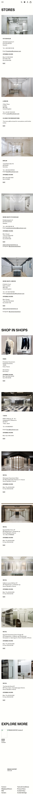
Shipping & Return (6, 789)
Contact (3, 787)
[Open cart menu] (30, 2)
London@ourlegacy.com (12, 114)
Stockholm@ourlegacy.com (13, 51)
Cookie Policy (21, 791)
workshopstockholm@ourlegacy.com (16, 228)
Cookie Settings (22, 792)
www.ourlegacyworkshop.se (10, 245)
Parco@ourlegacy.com (12, 429)
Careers (3, 793)
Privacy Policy (21, 789)
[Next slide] (25, 24)
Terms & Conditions (23, 787)
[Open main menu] (2, 2)
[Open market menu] (24, 2)
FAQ (2, 791)
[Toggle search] (21, 2)
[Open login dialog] (27, 2)
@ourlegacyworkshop (15, 246)
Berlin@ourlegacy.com (12, 172)
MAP (4, 63)
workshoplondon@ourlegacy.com (15, 293)
